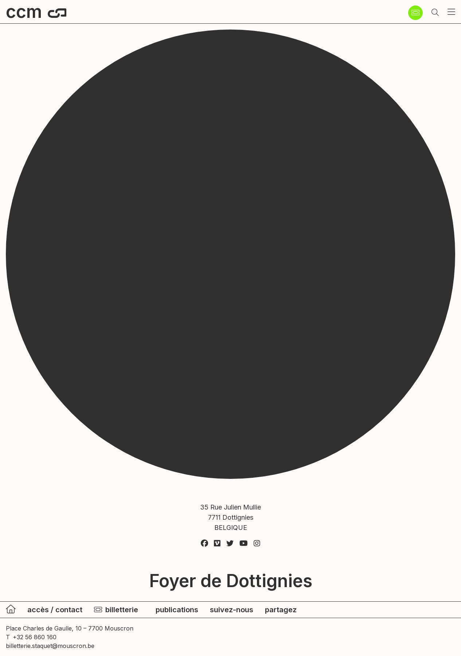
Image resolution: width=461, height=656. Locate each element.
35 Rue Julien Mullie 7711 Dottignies (230, 518)
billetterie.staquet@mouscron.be (50, 645)
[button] (435, 13)
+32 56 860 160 (34, 637)
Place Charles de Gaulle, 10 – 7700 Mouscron (69, 628)
